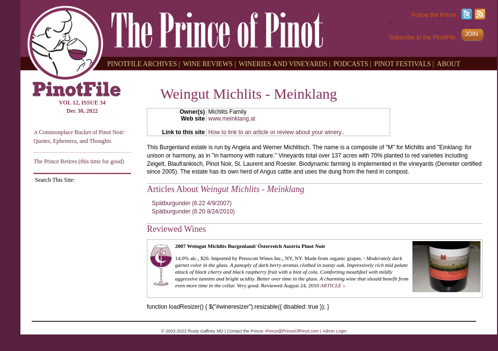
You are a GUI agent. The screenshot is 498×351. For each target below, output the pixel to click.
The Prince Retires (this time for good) (79, 161)
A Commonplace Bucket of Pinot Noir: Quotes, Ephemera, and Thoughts (79, 136)
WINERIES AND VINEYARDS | (285, 63)
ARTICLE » (333, 285)
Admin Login (334, 331)
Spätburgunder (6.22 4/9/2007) (191, 203)
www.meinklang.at (231, 118)
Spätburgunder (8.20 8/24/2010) (193, 211)
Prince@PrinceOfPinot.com (292, 331)
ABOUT (448, 63)
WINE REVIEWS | (209, 63)
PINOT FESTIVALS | (404, 63)
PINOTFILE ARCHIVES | (143, 63)
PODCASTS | (353, 63)
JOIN (471, 34)
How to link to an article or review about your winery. (275, 132)
